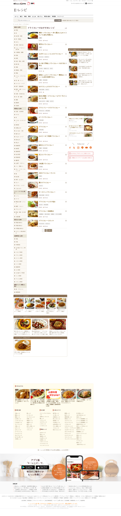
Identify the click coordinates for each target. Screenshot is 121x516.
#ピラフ (51, 101)
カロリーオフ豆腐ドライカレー (49, 136)
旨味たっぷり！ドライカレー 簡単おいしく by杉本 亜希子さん (52, 76)
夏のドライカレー (45, 182)
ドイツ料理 (18, 264)
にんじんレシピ (18, 433)
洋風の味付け (19, 225)
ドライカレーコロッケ (46, 220)
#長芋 (40, 47)
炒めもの (18, 139)
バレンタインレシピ (44, 445)
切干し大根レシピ (31, 426)
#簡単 (40, 37)
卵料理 (17, 125)
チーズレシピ (30, 415)
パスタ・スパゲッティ (21, 121)
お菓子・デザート (20, 163)
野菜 (17, 30)
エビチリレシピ (68, 420)
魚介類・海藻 (19, 36)
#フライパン (41, 110)
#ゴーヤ (40, 185)
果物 (17, 73)
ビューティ (75, 0)
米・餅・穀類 (19, 96)
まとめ (34, 16)
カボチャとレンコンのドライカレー (51, 54)
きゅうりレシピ (18, 435)
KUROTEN (11, 496)
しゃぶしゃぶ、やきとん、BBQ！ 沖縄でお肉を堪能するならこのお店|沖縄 (87, 488)
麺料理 (17, 160)
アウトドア (18, 209)
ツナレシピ (29, 429)
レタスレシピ (43, 423)
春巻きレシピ (68, 418)
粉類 (17, 58)
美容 (71, 498)
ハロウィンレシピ (44, 441)
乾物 (17, 55)
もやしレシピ (18, 429)
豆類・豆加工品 (19, 45)
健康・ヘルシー (19, 206)
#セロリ (47, 89)
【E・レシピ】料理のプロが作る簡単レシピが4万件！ (53, 450)
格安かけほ (102, 496)
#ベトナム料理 (58, 214)
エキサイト (90, 3)
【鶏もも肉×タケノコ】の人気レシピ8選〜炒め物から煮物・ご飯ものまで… (85, 82)
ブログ (67, 496)
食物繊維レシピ (80, 431)
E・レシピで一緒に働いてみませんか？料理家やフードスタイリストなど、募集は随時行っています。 (53, 503)
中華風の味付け (19, 228)
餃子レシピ (67, 415)
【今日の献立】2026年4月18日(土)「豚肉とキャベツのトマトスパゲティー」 (32, 491)
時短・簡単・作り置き (21, 213)
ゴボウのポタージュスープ (75, 134)
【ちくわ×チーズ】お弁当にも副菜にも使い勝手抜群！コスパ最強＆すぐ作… (85, 61)
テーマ (17, 198)
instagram (78, 147)
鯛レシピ (42, 418)
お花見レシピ (43, 440)
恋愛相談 (30, 498)
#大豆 (40, 176)
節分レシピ (42, 434)
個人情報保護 (48, 500)
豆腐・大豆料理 (19, 111)
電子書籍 (94, 498)
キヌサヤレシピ (43, 422)
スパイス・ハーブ (20, 83)
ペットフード (77, 498)
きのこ (17, 42)
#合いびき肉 (41, 89)
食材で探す (66, 20)
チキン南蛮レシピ (57, 426)
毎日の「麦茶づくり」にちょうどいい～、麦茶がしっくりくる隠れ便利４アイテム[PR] (90, 489)
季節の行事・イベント (21, 202)
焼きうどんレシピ (57, 429)
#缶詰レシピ (46, 68)
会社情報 (24, 500)
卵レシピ (29, 413)
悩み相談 (25, 498)
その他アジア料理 (20, 273)
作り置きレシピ (80, 413)
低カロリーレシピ (80, 429)
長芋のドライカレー (45, 44)
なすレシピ (17, 428)
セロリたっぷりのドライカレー (49, 86)
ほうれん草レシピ (19, 437)
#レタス (40, 204)
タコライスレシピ (69, 435)
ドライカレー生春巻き (46, 211)
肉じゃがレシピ (56, 418)
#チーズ (47, 195)
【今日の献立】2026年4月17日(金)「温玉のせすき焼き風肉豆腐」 (57, 491)
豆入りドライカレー (45, 154)
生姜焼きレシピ (56, 417)
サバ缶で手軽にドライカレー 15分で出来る (52, 64)
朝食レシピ (79, 439)
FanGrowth (29, 496)
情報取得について (74, 500)
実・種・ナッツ (19, 80)
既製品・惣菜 (19, 70)
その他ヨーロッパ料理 (21, 248)
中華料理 (18, 244)
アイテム (62, 496)
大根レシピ (17, 426)
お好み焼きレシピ (57, 424)
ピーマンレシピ (18, 431)
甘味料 (17, 105)
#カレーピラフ (42, 101)
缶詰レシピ (79, 417)
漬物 (17, 67)
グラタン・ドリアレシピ (70, 428)
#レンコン (41, 56)
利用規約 (29, 500)
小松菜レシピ (18, 439)
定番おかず (18, 128)
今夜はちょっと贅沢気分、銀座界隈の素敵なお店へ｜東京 (28, 486)
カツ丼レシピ (56, 415)
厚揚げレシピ (30, 420)
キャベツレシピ (18, 424)
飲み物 (17, 176)
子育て (67, 0)
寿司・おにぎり (19, 179)
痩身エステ (88, 498)
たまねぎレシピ (18, 422)
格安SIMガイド (89, 496)
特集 (25, 16)
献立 (21, 16)
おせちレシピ (43, 432)
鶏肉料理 (18, 151)
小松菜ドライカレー (45, 163)
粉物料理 (18, 145)
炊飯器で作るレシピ (81, 424)
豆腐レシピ (29, 418)
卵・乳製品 (18, 39)
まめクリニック (37, 496)
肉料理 (17, 148)
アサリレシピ (43, 420)
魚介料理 (18, 154)
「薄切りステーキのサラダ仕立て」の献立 (50, 311)
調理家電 (18, 292)
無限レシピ (79, 437)
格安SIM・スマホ (80, 496)
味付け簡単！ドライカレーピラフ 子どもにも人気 (52, 97)
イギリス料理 (19, 261)
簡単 (29, 16)
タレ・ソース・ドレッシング (21, 170)
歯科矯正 (66, 498)
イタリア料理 (19, 252)
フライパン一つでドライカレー (49, 108)
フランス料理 (19, 255)
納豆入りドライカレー (46, 145)
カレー (17, 182)
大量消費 (18, 216)
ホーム (16, 16)
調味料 (17, 102)
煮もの (17, 142)
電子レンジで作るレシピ (82, 426)
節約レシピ (79, 435)
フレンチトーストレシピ (70, 439)
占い (80, 0)
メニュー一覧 (90, 0)
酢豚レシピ (67, 413)
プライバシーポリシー (38, 500)
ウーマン (40, 498)
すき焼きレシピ (56, 422)
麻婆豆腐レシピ (68, 417)
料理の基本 (47, 16)
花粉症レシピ (43, 436)
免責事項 (82, 500)
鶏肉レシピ (17, 417)
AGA (82, 498)
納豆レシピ (29, 424)
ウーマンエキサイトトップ (77, 3)
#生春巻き (41, 214)
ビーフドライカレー (45, 117)
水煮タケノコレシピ (44, 416)
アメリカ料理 (19, 278)
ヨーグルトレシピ (31, 417)
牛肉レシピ (17, 413)
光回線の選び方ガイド (20, 496)
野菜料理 (18, 157)
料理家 (54, 16)
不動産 (61, 498)
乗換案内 (56, 498)
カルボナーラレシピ (69, 429)
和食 (17, 239)
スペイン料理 (19, 258)
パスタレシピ (68, 424)
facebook (70, 147)
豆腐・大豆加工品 (20, 93)
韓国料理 (18, 267)
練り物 (17, 64)
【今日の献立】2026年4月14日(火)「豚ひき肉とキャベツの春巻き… (85, 75)
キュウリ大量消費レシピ (82, 422)
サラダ (17, 114)
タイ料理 (18, 270)
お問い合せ (60, 500)
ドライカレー (43, 127)
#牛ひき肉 (45, 80)
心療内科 (56, 496)
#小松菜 (40, 166)
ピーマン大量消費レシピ (82, 420)
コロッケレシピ (68, 437)
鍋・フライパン (19, 289)
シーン (17, 196)
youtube (86, 147)
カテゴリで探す (74, 20)
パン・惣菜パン (19, 166)
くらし (71, 0)
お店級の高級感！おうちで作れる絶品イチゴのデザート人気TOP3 (57, 488)
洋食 (17, 241)
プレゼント (84, 0)
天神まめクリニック (48, 496)
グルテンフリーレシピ (81, 433)
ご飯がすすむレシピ (81, 444)
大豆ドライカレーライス (47, 173)
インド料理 (18, 275)
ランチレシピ (79, 440)
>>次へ (49, 230)
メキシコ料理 (19, 281)
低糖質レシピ (79, 428)
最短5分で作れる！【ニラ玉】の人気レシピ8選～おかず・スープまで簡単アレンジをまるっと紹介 (93, 491)
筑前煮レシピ (56, 420)
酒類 (17, 99)
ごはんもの (18, 188)
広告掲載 (67, 500)
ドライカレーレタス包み (47, 202)
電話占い (72, 496)
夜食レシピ (79, 442)
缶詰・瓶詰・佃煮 (20, 61)
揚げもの (18, 133)
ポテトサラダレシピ (69, 431)
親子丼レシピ (56, 413)
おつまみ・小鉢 (19, 130)
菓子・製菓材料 (19, 86)
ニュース (50, 498)
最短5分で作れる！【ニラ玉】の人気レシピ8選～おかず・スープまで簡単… (85, 54)
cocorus (19, 498)
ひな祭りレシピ (43, 438)
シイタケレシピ (43, 425)
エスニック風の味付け (21, 232)
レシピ (45, 498)
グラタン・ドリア (20, 185)
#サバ (51, 68)
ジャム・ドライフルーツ (21, 76)
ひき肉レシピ (18, 418)
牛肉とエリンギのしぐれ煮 (75, 119)
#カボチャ (47, 56)
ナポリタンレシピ (69, 426)
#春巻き (52, 214)
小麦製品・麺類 (19, 52)
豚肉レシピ (17, 415)
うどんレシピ (56, 428)
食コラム (40, 16)
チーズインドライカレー (47, 192)
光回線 (96, 496)
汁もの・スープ (19, 136)
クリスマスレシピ (44, 443)
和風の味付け (19, 222)
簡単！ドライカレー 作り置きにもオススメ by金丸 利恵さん (52, 34)
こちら (70, 506)
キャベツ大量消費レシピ (82, 418)
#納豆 (40, 148)
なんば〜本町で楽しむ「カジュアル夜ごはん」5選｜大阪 (55, 486)
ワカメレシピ (30, 428)
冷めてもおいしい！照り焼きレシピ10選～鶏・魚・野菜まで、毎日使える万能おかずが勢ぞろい (37, 488)
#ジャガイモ (41, 223)
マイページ (60, 16)
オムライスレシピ (69, 422)
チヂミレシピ (68, 433)
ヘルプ (54, 500)
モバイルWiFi (13, 498)
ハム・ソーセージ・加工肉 (21, 48)
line (82, 147)
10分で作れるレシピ (81, 415)
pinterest (90, 147)
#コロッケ (47, 223)
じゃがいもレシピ (19, 420)
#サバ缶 (40, 68)
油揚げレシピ (30, 422)
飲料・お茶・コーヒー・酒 (21, 90)
